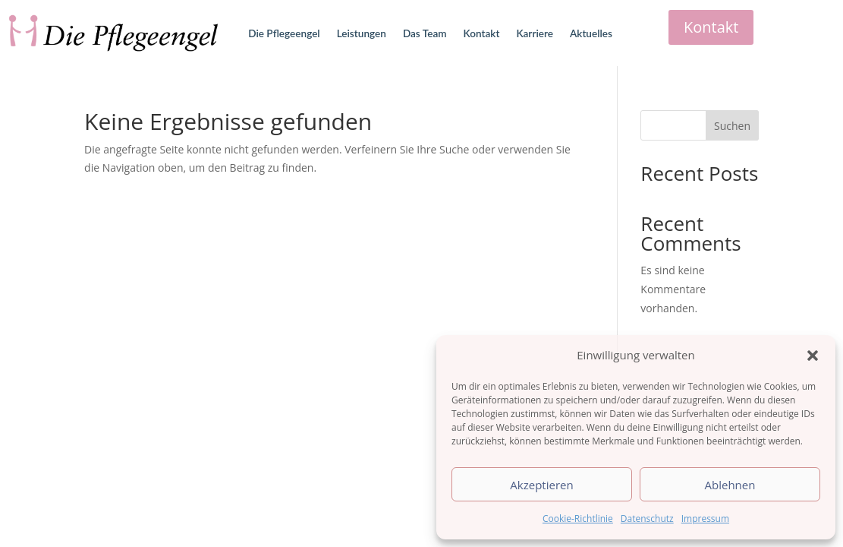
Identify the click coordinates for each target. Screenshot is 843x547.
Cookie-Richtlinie (578, 518)
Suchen (732, 126)
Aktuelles (591, 33)
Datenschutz (647, 518)
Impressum (705, 518)
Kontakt (482, 33)
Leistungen (361, 33)
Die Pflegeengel (283, 33)
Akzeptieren (541, 484)
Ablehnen (730, 484)
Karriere (534, 33)
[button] (812, 355)
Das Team (425, 33)
